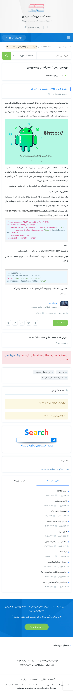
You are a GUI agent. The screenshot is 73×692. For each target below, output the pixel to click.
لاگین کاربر (63, 531)
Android (63, 313)
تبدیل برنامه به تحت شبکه (57, 521)
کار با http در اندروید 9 (42, 371)
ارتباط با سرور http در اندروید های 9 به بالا (49, 89)
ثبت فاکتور (63, 551)
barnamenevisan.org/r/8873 (55, 469)
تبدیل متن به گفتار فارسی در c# (55, 581)
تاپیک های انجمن (13, 355)
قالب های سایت (61, 500)
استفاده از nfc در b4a (59, 510)
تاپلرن (43, 678)
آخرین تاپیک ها (53, 480)
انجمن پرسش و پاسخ (14, 37)
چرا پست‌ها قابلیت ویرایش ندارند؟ (54, 571)
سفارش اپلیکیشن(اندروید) (57, 561)
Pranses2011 (61, 342)
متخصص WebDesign (54, 75)
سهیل (53, 303)
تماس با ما (34, 678)
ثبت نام (31, 27)
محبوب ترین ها (20, 480)
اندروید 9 (60, 371)
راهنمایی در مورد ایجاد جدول (56, 541)
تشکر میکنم (60, 322)
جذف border (62, 490)
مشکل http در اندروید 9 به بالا (53, 377)
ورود (38, 27)
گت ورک (51, 678)
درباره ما (24, 678)
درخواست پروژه (37, 626)
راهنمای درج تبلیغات (61, 644)
